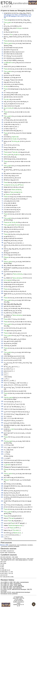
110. (2, 306)
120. (2, 332)
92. (2, 255)
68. (2, 194)
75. (2, 209)
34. (2, 103)
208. (2, 518)
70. (2, 199)
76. (2, 211)
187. (2, 460)
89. (2, 245)
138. (2, 378)
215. (2, 535)
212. (2, 527)
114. (2, 315)
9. (2, 40)
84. (2, 234)
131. (2, 362)
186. (2, 458)
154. (2, 420)
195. (2, 484)
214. (2, 532)
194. (2, 479)
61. (2, 177)
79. (2, 222)
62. (2, 180)
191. (2, 469)
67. (2, 191)
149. (2, 409)
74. (2, 207)
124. (2, 343)
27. (2, 86)
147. (2, 404)
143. (2, 391)
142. (2, 387)
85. (2, 236)
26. (2, 84)
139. (2, 380)
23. (2, 77)
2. (2, 19)
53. (2, 154)
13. (2, 52)
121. (2, 335)
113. (2, 312)
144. (2, 393)
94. (2, 261)
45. (2, 132)
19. (2, 66)
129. (2, 358)
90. (2, 248)
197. (2, 488)
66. (2, 189)
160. (2, 440)
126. (2, 348)
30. (2, 94)
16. (2, 58)
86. (2, 238)
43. (2, 128)
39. (2, 120)
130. (2, 360)
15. (2, 55)
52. (2, 151)
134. (2, 371)
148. (2, 406)
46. (2, 136)
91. (2, 252)
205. (2, 509)
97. (2, 271)
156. (2, 425)
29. (2, 92)
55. (2, 159)
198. (2, 490)
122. (2, 339)
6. (2, 32)
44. (2, 130)
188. (2, 462)
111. (2, 308)
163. (2, 449)
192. (2, 473)
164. (2, 452)
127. (2, 352)
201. (2, 497)
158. (2, 432)
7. (2, 34)
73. (2, 205)
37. (2, 111)
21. (2, 71)
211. (2, 525)
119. (2, 330)
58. (2, 169)
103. (2, 286)
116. (2, 321)
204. (2, 507)
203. (2, 505)
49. (2, 145)
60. (2, 175)
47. (2, 139)
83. (2, 231)
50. (2, 147)
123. (2, 341)
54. (2, 157)
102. (2, 284)
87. (2, 240)
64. (2, 184)
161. (2, 445)
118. (2, 328)
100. (2, 280)
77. (2, 213)
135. (2, 373)
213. (2, 530)
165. (2, 454)
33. (2, 101)
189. (2, 464)
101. (2, 282)
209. (2, 520)
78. (2, 218)
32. (2, 99)
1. (2, 13)
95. (2, 265)
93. (2, 257)
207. (2, 515)
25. (2, 82)
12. (2, 49)
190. (2, 467)
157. (2, 429)
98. (2, 273)
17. (2, 60)
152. (2, 416)
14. (2, 53)
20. (2, 68)
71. (2, 201)
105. (2, 291)
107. (2, 297)
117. (2, 323)
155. (2, 422)
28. (2, 88)
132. (2, 366)
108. (2, 300)
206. (2, 511)
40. (2, 122)
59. (2, 173)
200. (2, 495)
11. (2, 47)
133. (2, 369)
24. (2, 79)
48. (2, 141)
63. (2, 182)
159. (2, 436)
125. (2, 345)
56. (2, 161)
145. (2, 397)
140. (2, 382)
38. (2, 116)
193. (2, 477)
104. (2, 288)
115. (2, 318)
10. (2, 43)
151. (2, 414)
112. (2, 310)
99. (2, 277)
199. (2, 493)
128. (2, 356)
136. (2, 375)
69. (2, 196)
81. (2, 227)
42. (2, 126)
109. (2, 304)
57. (2, 165)
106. (2, 293)
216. (2, 537)
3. (2, 22)
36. (2, 108)
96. (2, 267)
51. (2, 149)
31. (2, 97)
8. (2, 36)
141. (2, 385)
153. (2, 418)
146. (2, 401)
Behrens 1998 (4, 545)
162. (2, 447)
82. (2, 229)
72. (2, 203)
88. (2, 242)
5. (2, 28)
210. (2, 523)
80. (2, 224)
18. (2, 62)
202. (2, 501)
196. (2, 486)
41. (2, 124)
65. (2, 187)
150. (2, 411)
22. (2, 75)
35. (2, 106)
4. (2, 26)
